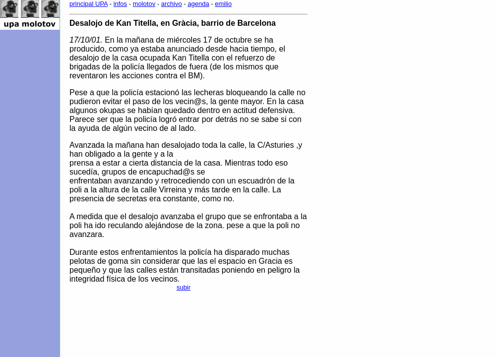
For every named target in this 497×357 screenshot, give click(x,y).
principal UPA (88, 3)
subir (183, 287)
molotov (144, 3)
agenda (198, 3)
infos (120, 3)
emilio (223, 3)
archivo (171, 3)
